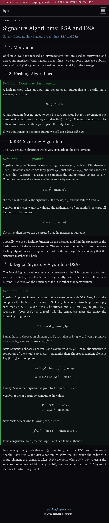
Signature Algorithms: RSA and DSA (55, 36)
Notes (6, 36)
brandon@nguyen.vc (58, 509)
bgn (6, 10)
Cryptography (21, 36)
